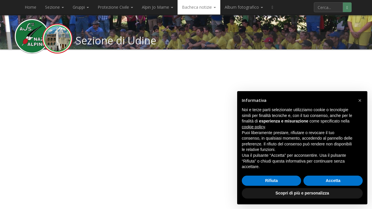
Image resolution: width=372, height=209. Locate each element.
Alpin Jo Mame (157, 7)
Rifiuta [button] (271, 180)
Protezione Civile (115, 7)
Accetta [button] (333, 180)
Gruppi (81, 7)
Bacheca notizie (199, 7)
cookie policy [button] (253, 127)
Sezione (54, 7)
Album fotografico (244, 7)
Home (30, 7)
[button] (359, 100)
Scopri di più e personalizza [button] (302, 193)
